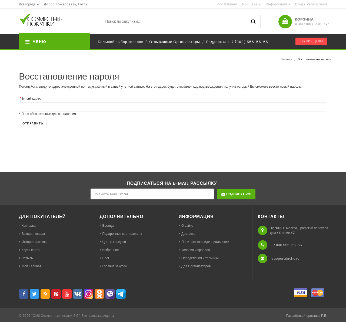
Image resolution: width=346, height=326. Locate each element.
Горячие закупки (114, 266)
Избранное (110, 250)
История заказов (34, 241)
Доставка (188, 233)
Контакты (29, 225)
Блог (105, 258)
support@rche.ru (286, 258)
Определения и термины (199, 258)
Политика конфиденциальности (205, 241)
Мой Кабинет (31, 266)
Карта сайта (31, 250)
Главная (286, 59)
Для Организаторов (196, 266)
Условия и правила (195, 250)
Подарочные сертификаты (122, 233)
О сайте (187, 225)
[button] (29, 4)
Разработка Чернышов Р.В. (306, 315)
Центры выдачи (114, 241)
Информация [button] (278, 4)
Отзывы (28, 258)
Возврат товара (33, 233)
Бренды (108, 225)
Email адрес (30, 98)
